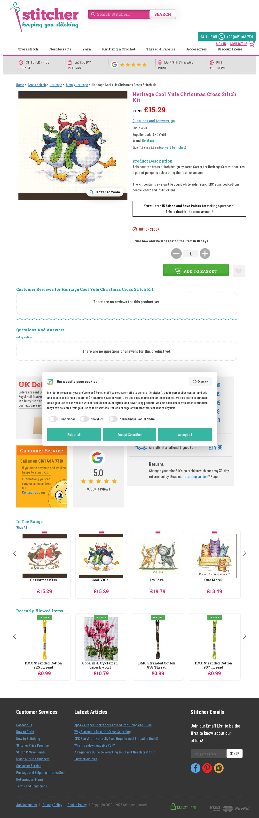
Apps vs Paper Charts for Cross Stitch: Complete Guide (113, 724)
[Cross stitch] (37, 84)
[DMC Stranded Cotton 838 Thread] (158, 639)
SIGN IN (221, 43)
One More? (213, 580)
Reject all (73, 434)
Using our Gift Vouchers (33, 758)
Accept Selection (129, 434)
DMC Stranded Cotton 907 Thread (213, 665)
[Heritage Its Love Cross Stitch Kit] (158, 556)
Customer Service (28, 765)
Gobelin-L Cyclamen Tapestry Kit (100, 665)
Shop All (21, 527)
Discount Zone (230, 49)
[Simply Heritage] (77, 84)
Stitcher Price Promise (32, 745)
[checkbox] (61, 419)
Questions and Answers (151, 120)
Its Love (157, 580)
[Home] (20, 84)
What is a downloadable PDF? (94, 745)
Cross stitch (28, 49)
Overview (201, 381)
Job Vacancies (26, 804)
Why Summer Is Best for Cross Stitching (102, 731)
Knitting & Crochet (118, 49)
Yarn (86, 49)
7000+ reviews (98, 488)
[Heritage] (56, 84)
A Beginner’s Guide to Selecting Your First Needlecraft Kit (114, 752)
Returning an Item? (29, 779)
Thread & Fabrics (160, 49)
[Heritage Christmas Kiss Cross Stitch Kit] (45, 556)
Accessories (196, 49)
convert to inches (172, 147)
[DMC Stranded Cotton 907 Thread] (215, 639)
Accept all (185, 434)
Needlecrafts (60, 49)
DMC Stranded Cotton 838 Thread (156, 665)
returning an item (195, 476)
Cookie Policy (77, 804)
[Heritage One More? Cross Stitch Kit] (215, 556)
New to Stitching (28, 738)
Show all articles (85, 758)
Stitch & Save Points (31, 752)
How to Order (25, 731)
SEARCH (162, 14)
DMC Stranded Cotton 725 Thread (43, 665)
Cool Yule (100, 580)
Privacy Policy (52, 804)
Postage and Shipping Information (40, 772)
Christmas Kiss (43, 580)
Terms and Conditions (31, 786)
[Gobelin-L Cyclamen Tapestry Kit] (101, 639)
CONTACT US (238, 43)
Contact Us (30, 492)
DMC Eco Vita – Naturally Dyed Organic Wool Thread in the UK (116, 738)
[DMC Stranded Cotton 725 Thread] (45, 639)
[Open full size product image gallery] (105, 192)
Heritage (148, 140)
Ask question (24, 337)
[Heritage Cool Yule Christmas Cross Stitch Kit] (101, 556)
